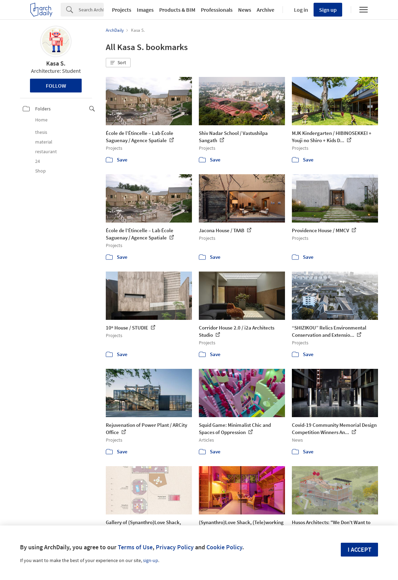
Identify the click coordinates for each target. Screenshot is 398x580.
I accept (359, 549)
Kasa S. (55, 63)
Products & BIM (177, 9)
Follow (56, 85)
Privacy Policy (175, 547)
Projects (121, 9)
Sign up (328, 9)
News (244, 9)
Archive (265, 9)
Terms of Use (135, 547)
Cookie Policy (224, 547)
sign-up (150, 560)
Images (145, 9)
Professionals (217, 9)
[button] (118, 63)
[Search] (91, 10)
